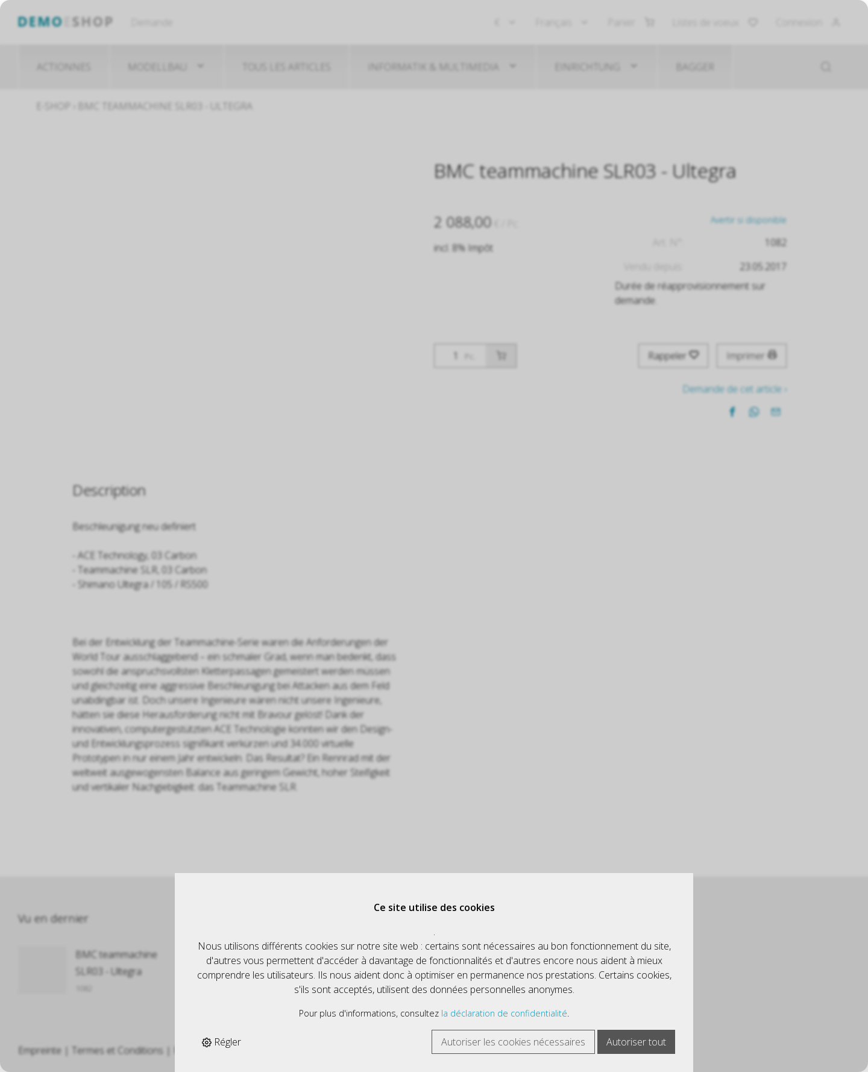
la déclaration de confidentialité (504, 1013)
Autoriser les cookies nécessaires (513, 1041)
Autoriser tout (636, 1041)
